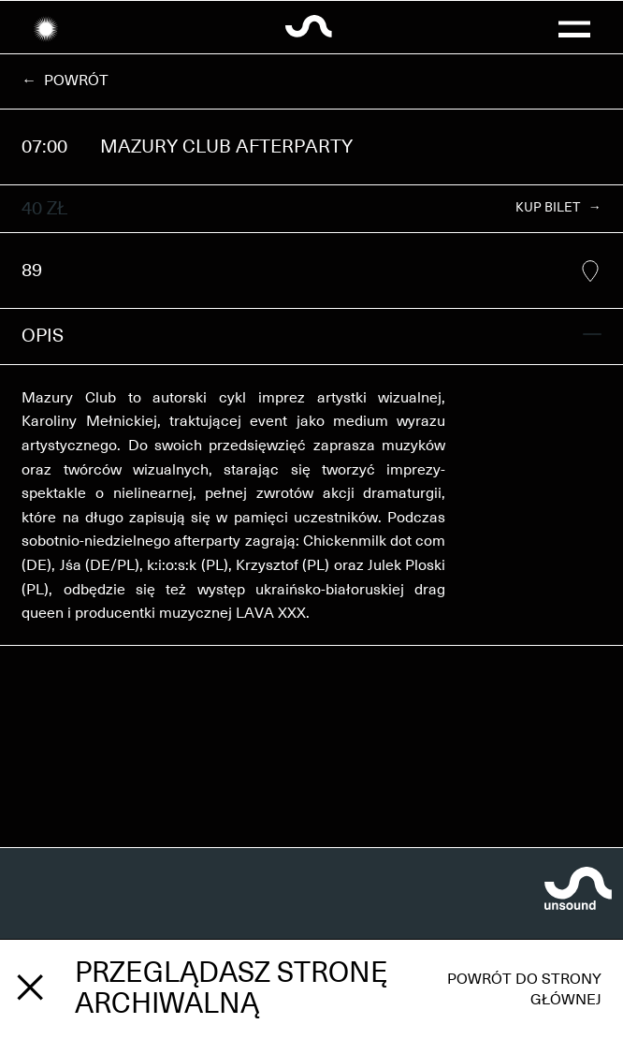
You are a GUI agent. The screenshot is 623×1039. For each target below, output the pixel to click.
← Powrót (65, 80)
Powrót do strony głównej (524, 989)
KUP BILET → (558, 207)
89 (311, 271)
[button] (574, 27)
